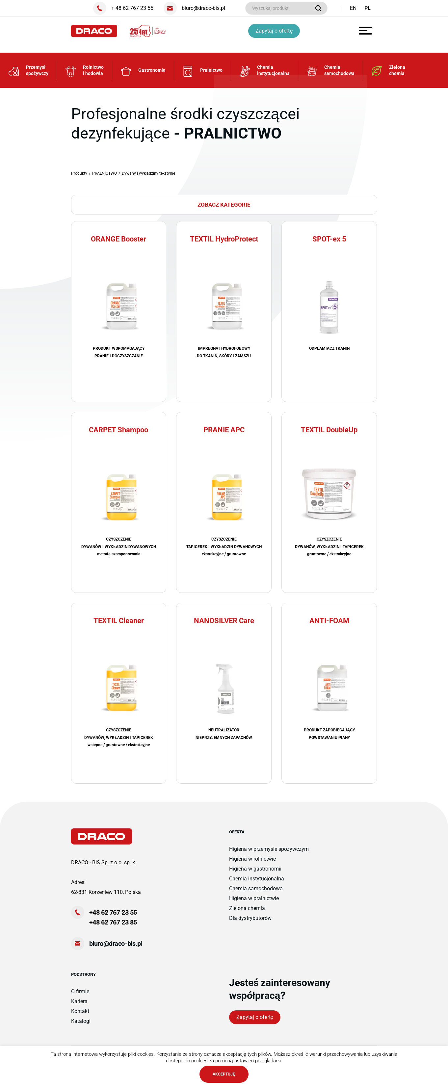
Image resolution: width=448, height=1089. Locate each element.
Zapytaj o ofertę (274, 31)
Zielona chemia (247, 908)
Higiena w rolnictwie (252, 859)
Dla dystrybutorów (250, 918)
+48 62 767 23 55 (113, 912)
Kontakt (80, 1011)
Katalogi (81, 1021)
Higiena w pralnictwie (254, 898)
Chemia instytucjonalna (256, 878)
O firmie (80, 991)
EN (353, 8)
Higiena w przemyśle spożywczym (269, 849)
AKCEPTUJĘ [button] (224, 1074)
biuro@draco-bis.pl (116, 944)
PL (367, 8)
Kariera (79, 1001)
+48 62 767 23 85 (113, 922)
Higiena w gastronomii (255, 869)
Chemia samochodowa (256, 888)
